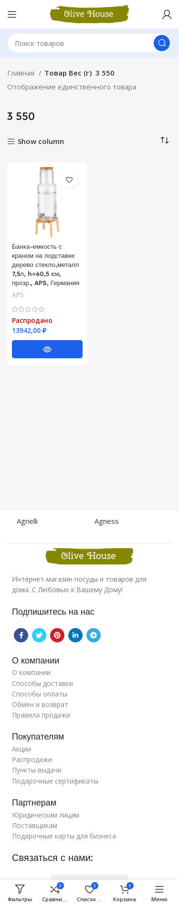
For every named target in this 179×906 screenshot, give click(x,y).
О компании (31, 672)
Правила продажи (41, 714)
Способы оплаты (39, 693)
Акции (21, 748)
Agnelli (27, 521)
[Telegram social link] (93, 635)
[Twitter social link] (39, 635)
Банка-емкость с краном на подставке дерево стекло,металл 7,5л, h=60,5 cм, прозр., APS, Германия (45, 264)
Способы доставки (42, 683)
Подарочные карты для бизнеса (64, 835)
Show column (41, 142)
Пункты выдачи (37, 769)
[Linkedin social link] (75, 635)
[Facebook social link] (21, 635)
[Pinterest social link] (57, 635)
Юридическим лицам (45, 814)
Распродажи (32, 759)
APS (18, 294)
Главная (21, 72)
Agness (107, 521)
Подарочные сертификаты (55, 780)
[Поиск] (89, 43)
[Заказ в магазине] (165, 140)
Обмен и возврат (40, 704)
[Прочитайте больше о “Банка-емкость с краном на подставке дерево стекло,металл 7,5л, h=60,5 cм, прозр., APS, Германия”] (47, 349)
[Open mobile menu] (11, 14)
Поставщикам (34, 825)
